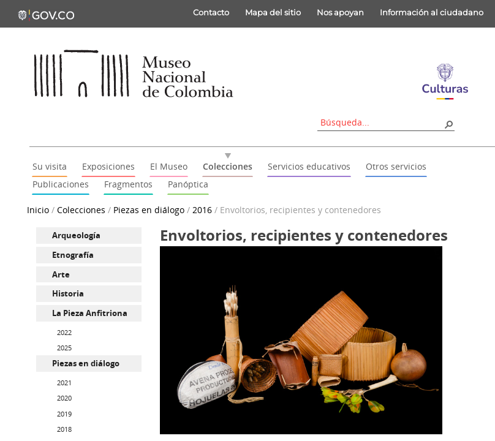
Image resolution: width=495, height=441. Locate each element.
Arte (61, 274)
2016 (202, 210)
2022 (64, 332)
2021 (64, 382)
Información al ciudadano (431, 12)
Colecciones (81, 210)
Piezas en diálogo (148, 210)
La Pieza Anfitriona (89, 312)
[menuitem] (88, 235)
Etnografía (73, 254)
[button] (448, 124)
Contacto (211, 12)
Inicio (38, 210)
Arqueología (76, 235)
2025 (64, 347)
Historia (68, 293)
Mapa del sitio (273, 12)
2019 (64, 413)
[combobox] (381, 122)
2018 (64, 429)
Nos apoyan (340, 12)
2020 (64, 397)
